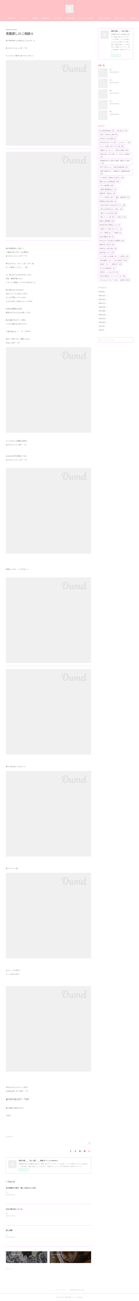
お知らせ (121, 217)
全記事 (124, 280)
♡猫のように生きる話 (108, 213)
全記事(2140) (9, 1136)
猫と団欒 (9, 1230)
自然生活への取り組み (108, 248)
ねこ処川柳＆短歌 (106, 131)
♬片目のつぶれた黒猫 (107, 138)
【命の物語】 (104, 260)
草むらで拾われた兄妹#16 (118, 112)
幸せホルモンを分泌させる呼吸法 (111, 240)
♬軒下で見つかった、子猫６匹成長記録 (113, 167)
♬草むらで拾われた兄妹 (108, 134)
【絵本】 (103, 264)
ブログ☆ (29, 18)
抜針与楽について (106, 252)
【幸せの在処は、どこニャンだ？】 (112, 276)
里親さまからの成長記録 (109, 181)
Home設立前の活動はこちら (109, 225)
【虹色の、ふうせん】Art (108, 272)
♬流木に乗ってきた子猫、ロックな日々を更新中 (114, 155)
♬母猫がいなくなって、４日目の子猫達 (113, 150)
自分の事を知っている (14, 1209)
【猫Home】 (16, 18)
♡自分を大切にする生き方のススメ (112, 205)
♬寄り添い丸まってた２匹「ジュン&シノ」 (114, 142)
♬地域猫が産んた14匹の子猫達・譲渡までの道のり (114, 162)
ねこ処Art (63, 18)
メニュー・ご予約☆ (91, 18)
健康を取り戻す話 (106, 244)
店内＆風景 (75, 18)
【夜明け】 (116, 264)
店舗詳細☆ (51, 18)
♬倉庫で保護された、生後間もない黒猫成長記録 (114, 172)
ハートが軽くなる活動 (107, 256)
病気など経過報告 (106, 221)
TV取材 (117, 233)
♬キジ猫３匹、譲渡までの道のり (111, 177)
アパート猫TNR (106, 197)
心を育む (123, 256)
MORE (122, 18)
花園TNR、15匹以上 (107, 193)
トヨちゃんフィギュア (108, 280)
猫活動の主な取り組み (107, 201)
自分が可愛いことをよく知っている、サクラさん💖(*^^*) (24, 1213)
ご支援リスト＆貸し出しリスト (110, 229)
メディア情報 (104, 233)
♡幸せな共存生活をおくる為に (110, 209)
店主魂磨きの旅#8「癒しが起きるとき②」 (21, 1188)
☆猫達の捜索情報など (107, 189)
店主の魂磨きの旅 (106, 236)
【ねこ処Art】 (120, 260)
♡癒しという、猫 (106, 217)
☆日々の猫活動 (106, 185)
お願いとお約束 (109, 18)
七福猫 (39, 18)
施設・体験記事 (122, 197)
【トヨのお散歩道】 (107, 268)
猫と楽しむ (122, 131)
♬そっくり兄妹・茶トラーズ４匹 (111, 146)
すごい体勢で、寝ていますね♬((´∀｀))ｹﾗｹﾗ (19, 1235)
